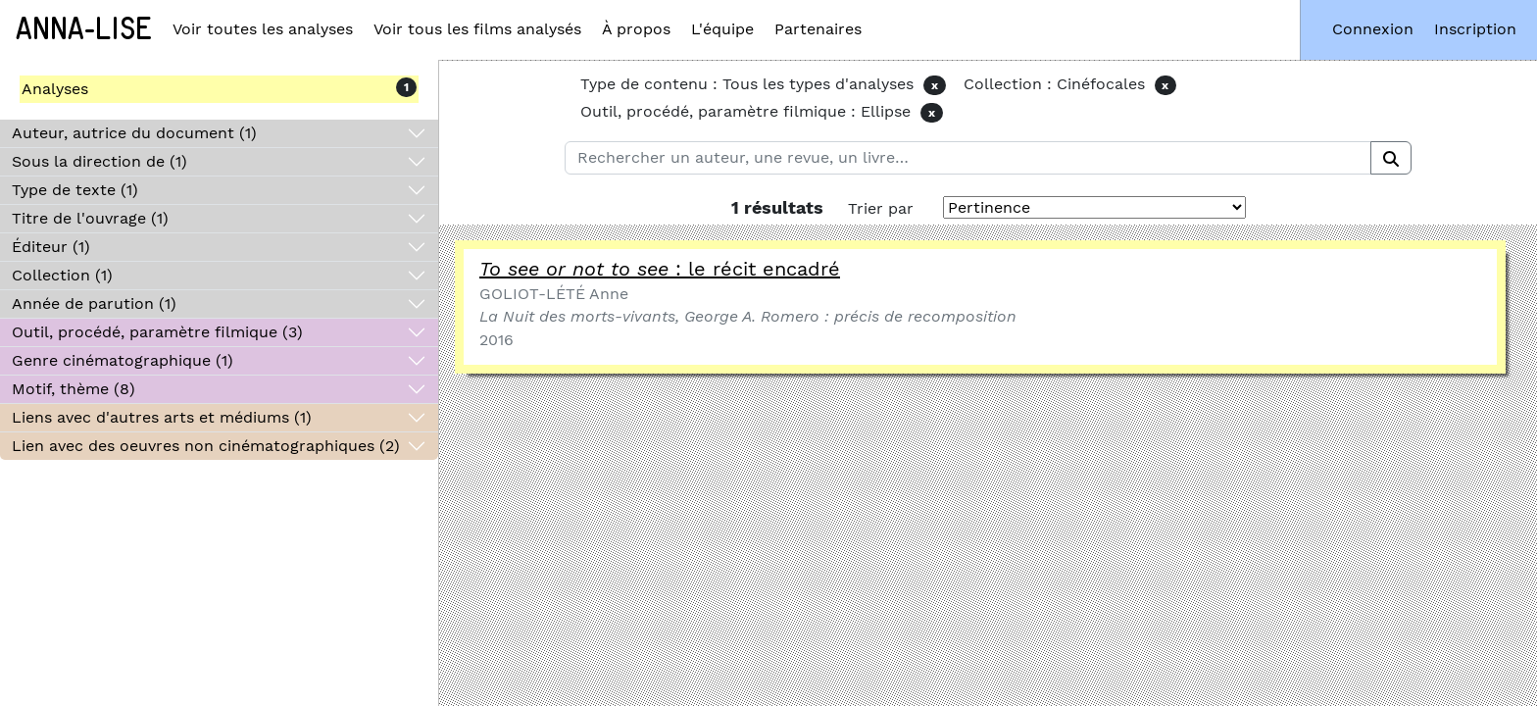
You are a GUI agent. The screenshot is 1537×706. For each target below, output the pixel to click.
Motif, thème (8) (73, 388)
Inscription (1475, 29)
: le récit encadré (659, 268)
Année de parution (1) (94, 303)
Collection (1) (62, 275)
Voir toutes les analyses (263, 29)
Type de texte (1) (75, 189)
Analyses (55, 88)
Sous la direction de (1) (99, 161)
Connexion (1372, 29)
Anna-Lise (84, 29)
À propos (636, 29)
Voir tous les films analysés (477, 29)
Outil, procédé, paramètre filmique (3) (157, 332)
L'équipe (722, 29)
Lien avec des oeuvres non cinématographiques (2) (206, 445)
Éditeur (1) (51, 246)
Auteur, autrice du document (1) (134, 133)
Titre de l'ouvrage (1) (90, 218)
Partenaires (818, 29)
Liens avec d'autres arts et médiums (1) (162, 417)
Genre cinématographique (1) (122, 360)
